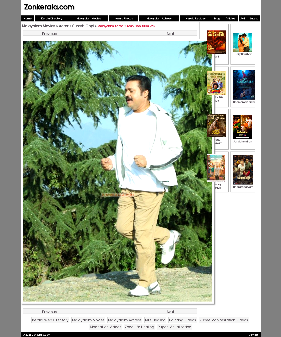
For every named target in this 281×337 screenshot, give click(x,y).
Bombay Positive (216, 184)
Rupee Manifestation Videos (224, 320)
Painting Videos (182, 320)
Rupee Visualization (174, 327)
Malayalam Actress (159, 18)
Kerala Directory (51, 18)
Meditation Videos (105, 327)
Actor (64, 25)
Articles (230, 18)
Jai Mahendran (242, 139)
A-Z (242, 18)
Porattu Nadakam (216, 140)
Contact (253, 334)
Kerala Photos (124, 18)
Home (28, 18)
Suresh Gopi (83, 25)
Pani (216, 54)
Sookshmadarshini (245, 100)
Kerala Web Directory (50, 320)
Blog (217, 18)
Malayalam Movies (89, 18)
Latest (254, 18)
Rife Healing (155, 320)
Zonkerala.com (49, 7)
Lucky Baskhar (242, 52)
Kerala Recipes (196, 18)
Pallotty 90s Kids (216, 97)
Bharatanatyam (243, 185)
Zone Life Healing (139, 327)
